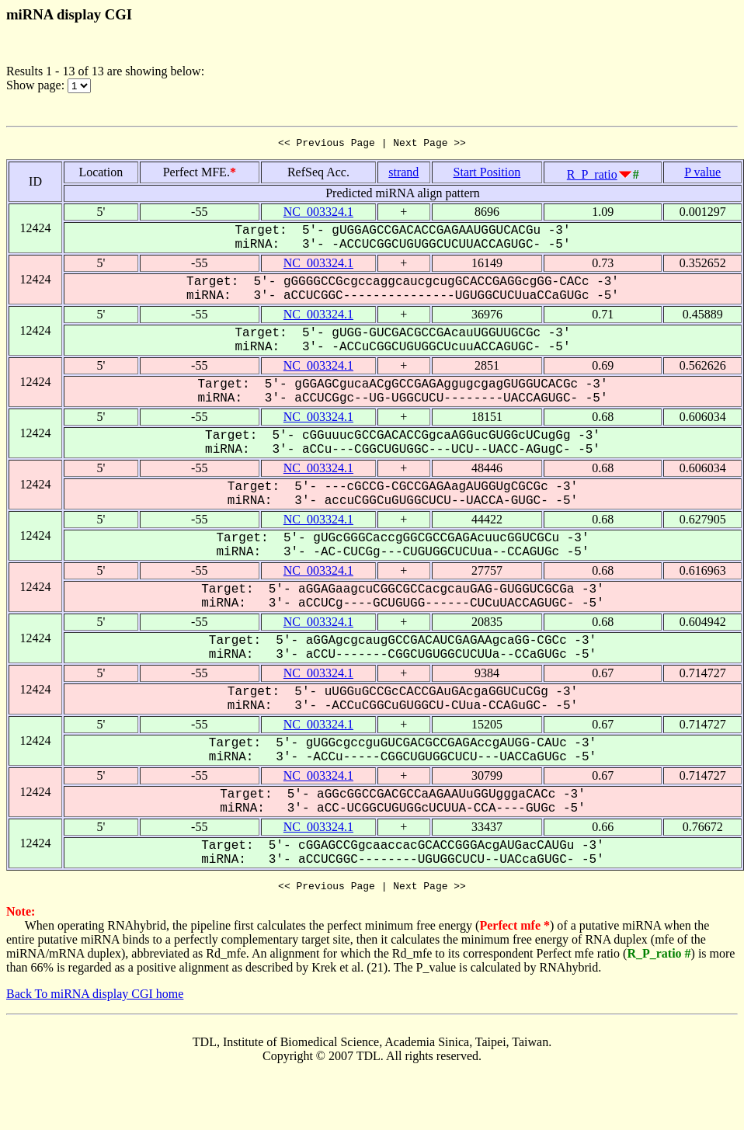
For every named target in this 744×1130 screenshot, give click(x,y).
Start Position (487, 174)
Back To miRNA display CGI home (94, 998)
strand (403, 174)
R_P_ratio (592, 176)
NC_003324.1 (318, 214)
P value (702, 174)
